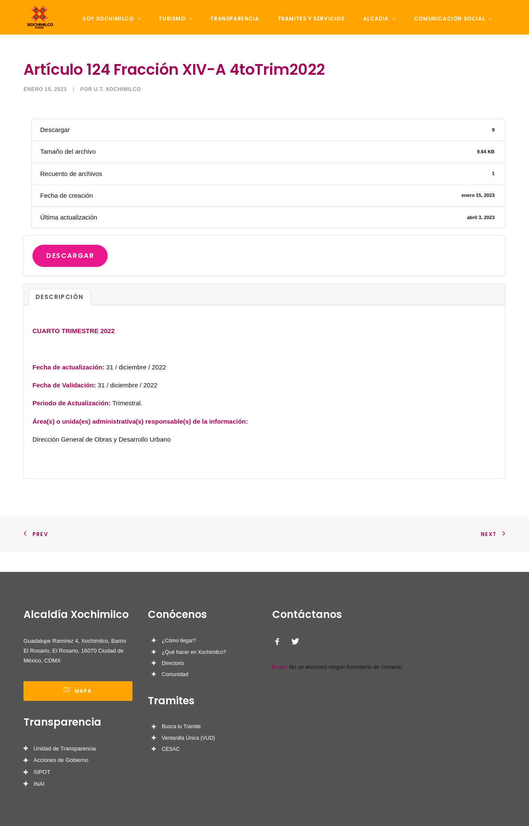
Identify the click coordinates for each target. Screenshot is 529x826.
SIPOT (42, 772)
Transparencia (227, 26)
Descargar (70, 277)
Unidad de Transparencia (65, 748)
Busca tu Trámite (181, 726)
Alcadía (362, 26)
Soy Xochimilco (114, 26)
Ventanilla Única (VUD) (188, 738)
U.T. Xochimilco (117, 111)
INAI (39, 784)
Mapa (78, 690)
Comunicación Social (431, 26)
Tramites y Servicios (298, 26)
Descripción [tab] (59, 318)
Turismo (173, 26)
